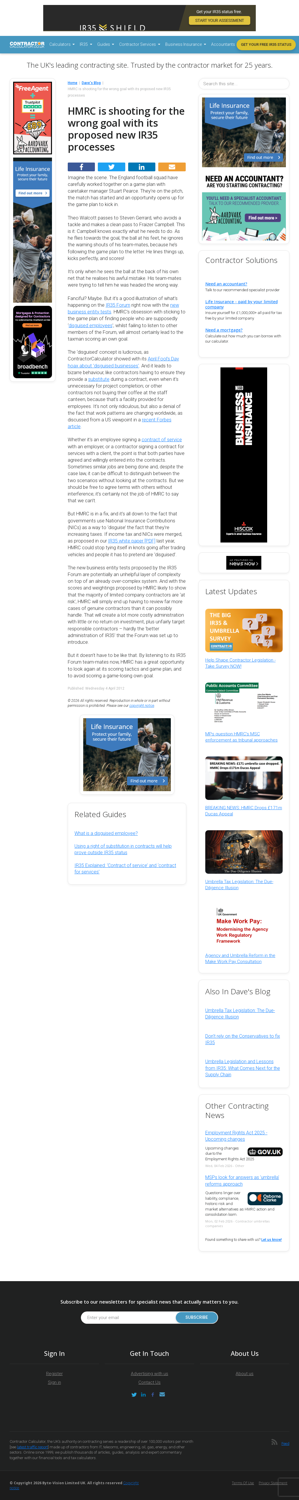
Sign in (54, 1382)
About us (244, 1373)
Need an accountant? (226, 284)
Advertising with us (149, 1373)
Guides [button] (104, 44)
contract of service (162, 439)
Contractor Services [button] (138, 44)
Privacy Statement (273, 1482)
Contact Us (149, 1382)
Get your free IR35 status (266, 44)
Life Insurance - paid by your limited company (241, 304)
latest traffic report (32, 1447)
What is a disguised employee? (106, 833)
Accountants (223, 44)
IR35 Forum (118, 305)
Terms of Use (243, 1482)
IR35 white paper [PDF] (131, 541)
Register (54, 1373)
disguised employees (90, 325)
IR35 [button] (84, 44)
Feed (285, 1443)
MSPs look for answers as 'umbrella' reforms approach (242, 1181)
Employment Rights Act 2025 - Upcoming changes (236, 1136)
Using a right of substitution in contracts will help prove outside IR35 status (123, 849)
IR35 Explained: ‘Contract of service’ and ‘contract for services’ (125, 869)
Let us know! (271, 1240)
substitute (98, 379)
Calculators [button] (60, 44)
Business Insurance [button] (184, 44)
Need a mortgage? (224, 330)
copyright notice (141, 706)
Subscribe (196, 1317)
